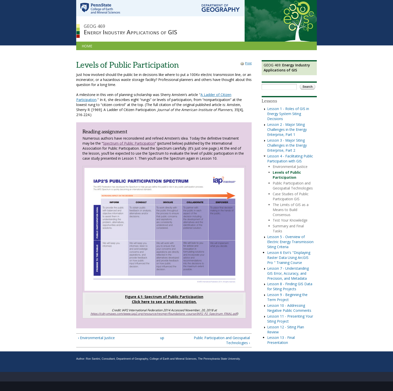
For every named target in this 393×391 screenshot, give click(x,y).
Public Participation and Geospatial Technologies (293, 185)
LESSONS (106, 46)
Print (246, 63)
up (162, 337)
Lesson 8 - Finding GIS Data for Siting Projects (289, 286)
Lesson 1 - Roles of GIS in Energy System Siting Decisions (288, 113)
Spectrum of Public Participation (129, 143)
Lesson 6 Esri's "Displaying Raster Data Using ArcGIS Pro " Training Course (288, 257)
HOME (87, 46)
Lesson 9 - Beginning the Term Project (287, 297)
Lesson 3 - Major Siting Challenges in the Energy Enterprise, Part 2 (287, 145)
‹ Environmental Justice (96, 337)
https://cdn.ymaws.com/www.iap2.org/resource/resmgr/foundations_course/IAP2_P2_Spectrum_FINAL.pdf (163, 314)
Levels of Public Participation (287, 175)
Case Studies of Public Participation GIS (291, 196)
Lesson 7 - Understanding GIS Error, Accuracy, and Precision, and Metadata (288, 273)
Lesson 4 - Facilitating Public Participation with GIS (290, 158)
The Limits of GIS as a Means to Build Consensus (291, 209)
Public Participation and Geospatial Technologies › (222, 340)
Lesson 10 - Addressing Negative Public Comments (289, 308)
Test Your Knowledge (290, 220)
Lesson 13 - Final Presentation (281, 340)
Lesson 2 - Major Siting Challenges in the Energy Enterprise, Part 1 (287, 129)
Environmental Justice (290, 166)
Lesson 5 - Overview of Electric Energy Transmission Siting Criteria (290, 241)
